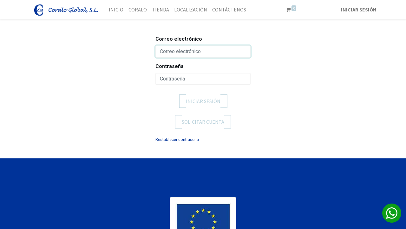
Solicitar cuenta (203, 122)
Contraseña (169, 66)
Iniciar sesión (359, 9)
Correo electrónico (178, 39)
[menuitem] (116, 10)
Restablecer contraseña (177, 139)
